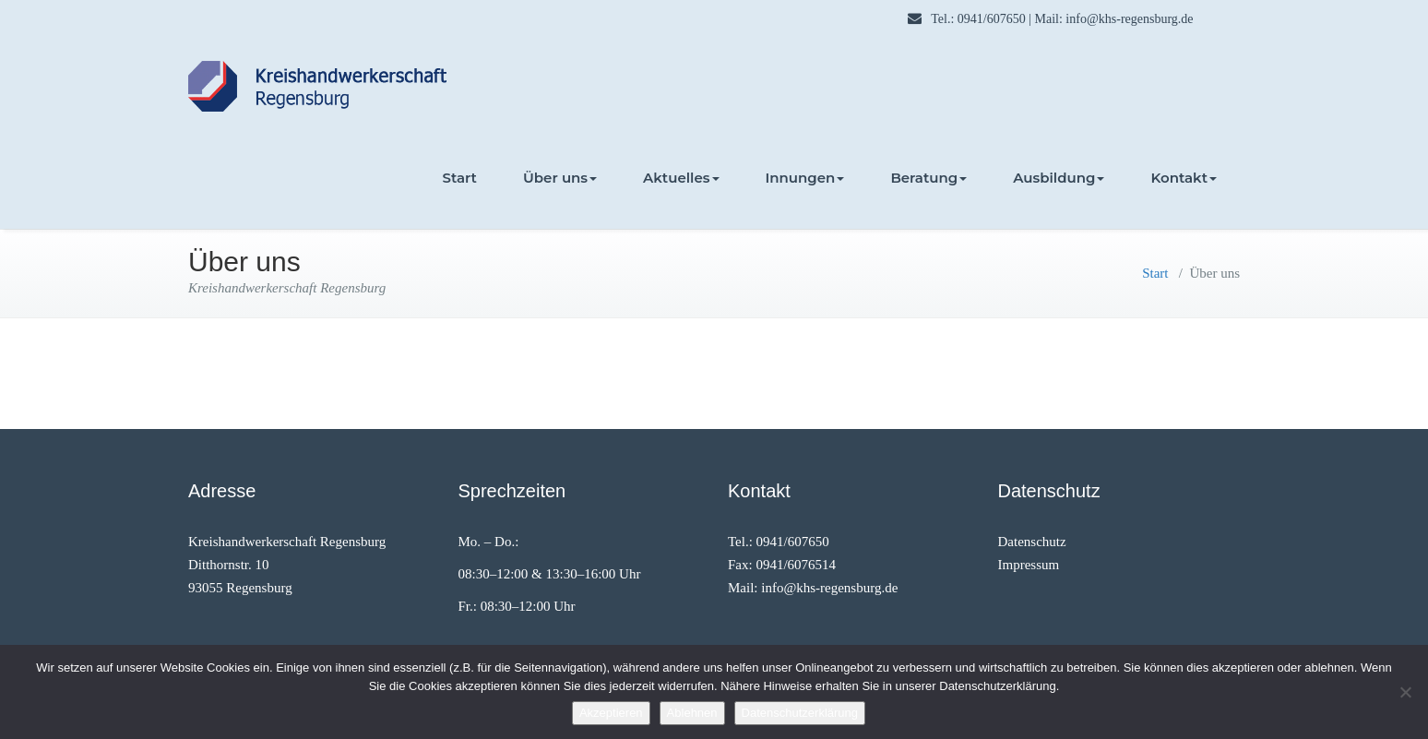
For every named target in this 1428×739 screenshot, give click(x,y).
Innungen (805, 177)
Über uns (560, 177)
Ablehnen (692, 713)
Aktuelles (681, 177)
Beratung (928, 177)
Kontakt (1183, 177)
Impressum (1029, 564)
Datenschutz (1032, 541)
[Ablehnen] (1405, 692)
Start (459, 177)
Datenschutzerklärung (800, 713)
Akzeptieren (611, 713)
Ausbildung (1058, 177)
